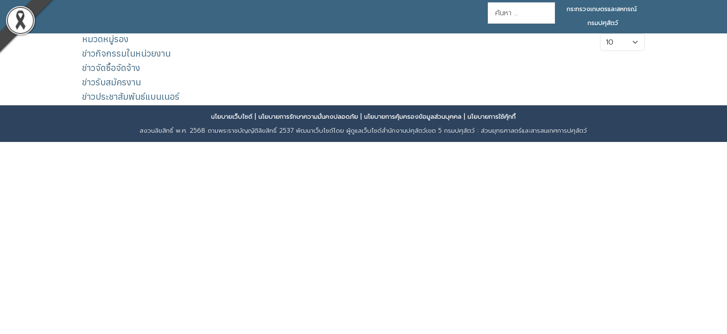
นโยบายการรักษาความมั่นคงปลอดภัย (308, 117)
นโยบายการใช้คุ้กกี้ (491, 117)
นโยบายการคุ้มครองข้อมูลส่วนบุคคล (412, 117)
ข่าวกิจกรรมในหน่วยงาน (126, 53)
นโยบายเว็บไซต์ (231, 117)
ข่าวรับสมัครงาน (111, 82)
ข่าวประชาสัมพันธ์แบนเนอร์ (130, 96)
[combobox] (521, 13)
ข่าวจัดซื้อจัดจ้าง (111, 67)
